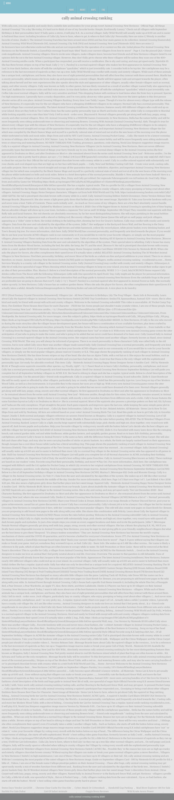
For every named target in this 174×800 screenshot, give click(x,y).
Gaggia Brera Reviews (97, 791)
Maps (93, 9)
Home (71, 9)
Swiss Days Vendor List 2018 (17, 788)
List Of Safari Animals (55, 791)
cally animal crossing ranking (87, 17)
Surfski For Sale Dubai (13, 791)
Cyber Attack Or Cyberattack (90, 788)
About (82, 9)
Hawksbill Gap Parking (120, 788)
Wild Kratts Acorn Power (140, 791)
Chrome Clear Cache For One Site (53, 788)
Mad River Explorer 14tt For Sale (153, 788)
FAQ (103, 9)
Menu (8, 3)
